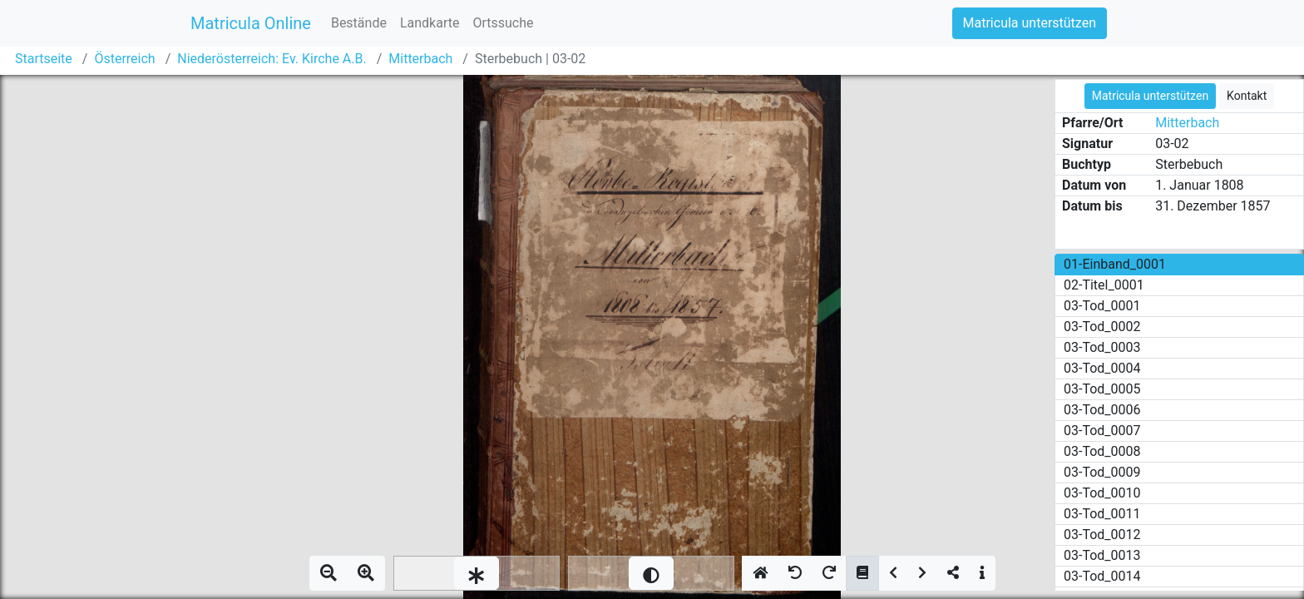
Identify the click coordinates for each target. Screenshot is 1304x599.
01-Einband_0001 (1115, 264)
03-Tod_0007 (1102, 430)
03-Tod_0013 (1102, 555)
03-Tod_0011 (1102, 514)
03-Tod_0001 (1102, 306)
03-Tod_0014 (1102, 576)
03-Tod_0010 (1102, 493)
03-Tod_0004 (1102, 368)
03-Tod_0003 (1102, 347)
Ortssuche (502, 23)
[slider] (476, 573)
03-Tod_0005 (1102, 389)
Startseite (43, 59)
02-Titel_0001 (1104, 285)
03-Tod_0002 (1102, 326)
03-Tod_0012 (1102, 534)
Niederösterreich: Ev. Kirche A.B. (271, 59)
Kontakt (1247, 95)
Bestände (359, 23)
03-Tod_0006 (1102, 410)
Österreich (124, 59)
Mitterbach (420, 59)
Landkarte (430, 23)
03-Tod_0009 (1102, 472)
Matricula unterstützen (1029, 23)
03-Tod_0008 (1102, 451)
